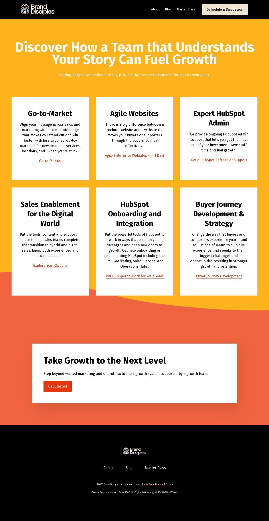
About (155, 9)
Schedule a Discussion (225, 9)
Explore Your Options (50, 265)
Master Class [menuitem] (155, 468)
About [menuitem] (108, 468)
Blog (168, 9)
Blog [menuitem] (129, 468)
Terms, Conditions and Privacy (157, 484)
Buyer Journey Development (219, 276)
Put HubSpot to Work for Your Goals (135, 276)
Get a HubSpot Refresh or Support (219, 160)
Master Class (186, 9)
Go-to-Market (50, 161)
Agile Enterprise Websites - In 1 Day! (134, 155)
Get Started (57, 386)
